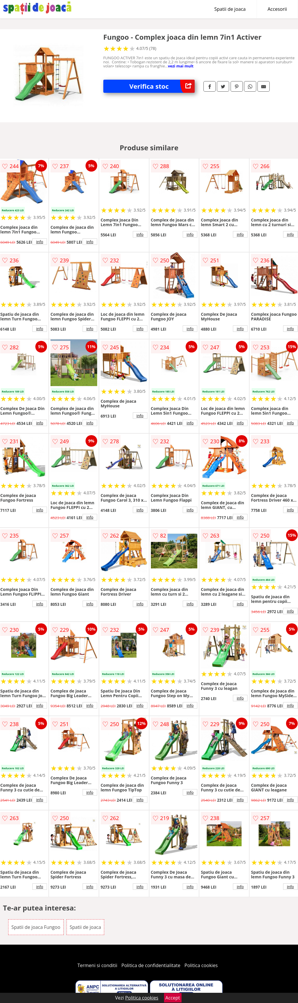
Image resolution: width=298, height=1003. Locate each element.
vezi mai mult (181, 66)
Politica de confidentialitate (150, 965)
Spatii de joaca (229, 9)
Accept (172, 998)
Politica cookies (201, 965)
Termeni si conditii (97, 965)
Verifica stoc (162, 86)
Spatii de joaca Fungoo (35, 927)
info (39, 241)
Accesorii (277, 9)
